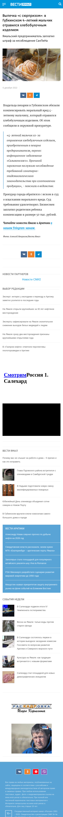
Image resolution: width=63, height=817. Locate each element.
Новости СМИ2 (31, 279)
